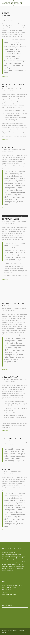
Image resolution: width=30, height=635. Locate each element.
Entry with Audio (10, 219)
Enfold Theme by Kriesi (7, 632)
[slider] (25, 216)
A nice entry (8, 147)
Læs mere (6, 76)
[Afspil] (3, 216)
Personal (24, 221)
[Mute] (21, 216)
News (19, 18)
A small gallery (10, 377)
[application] (15, 216)
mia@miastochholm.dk (7, 20)
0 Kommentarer (12, 18)
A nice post (7, 16)
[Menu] (27, 3)
